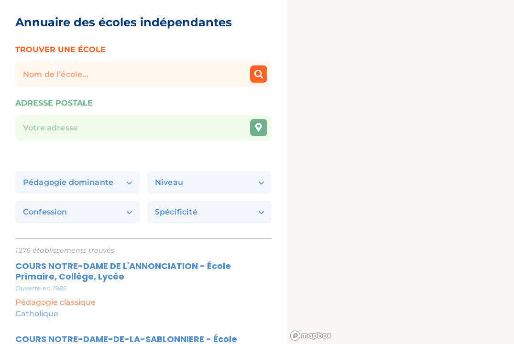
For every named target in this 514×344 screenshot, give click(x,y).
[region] (400, 172)
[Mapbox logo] (311, 335)
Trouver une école (60, 49)
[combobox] (143, 119)
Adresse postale (54, 103)
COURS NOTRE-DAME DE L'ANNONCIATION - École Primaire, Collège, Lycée (123, 271)
